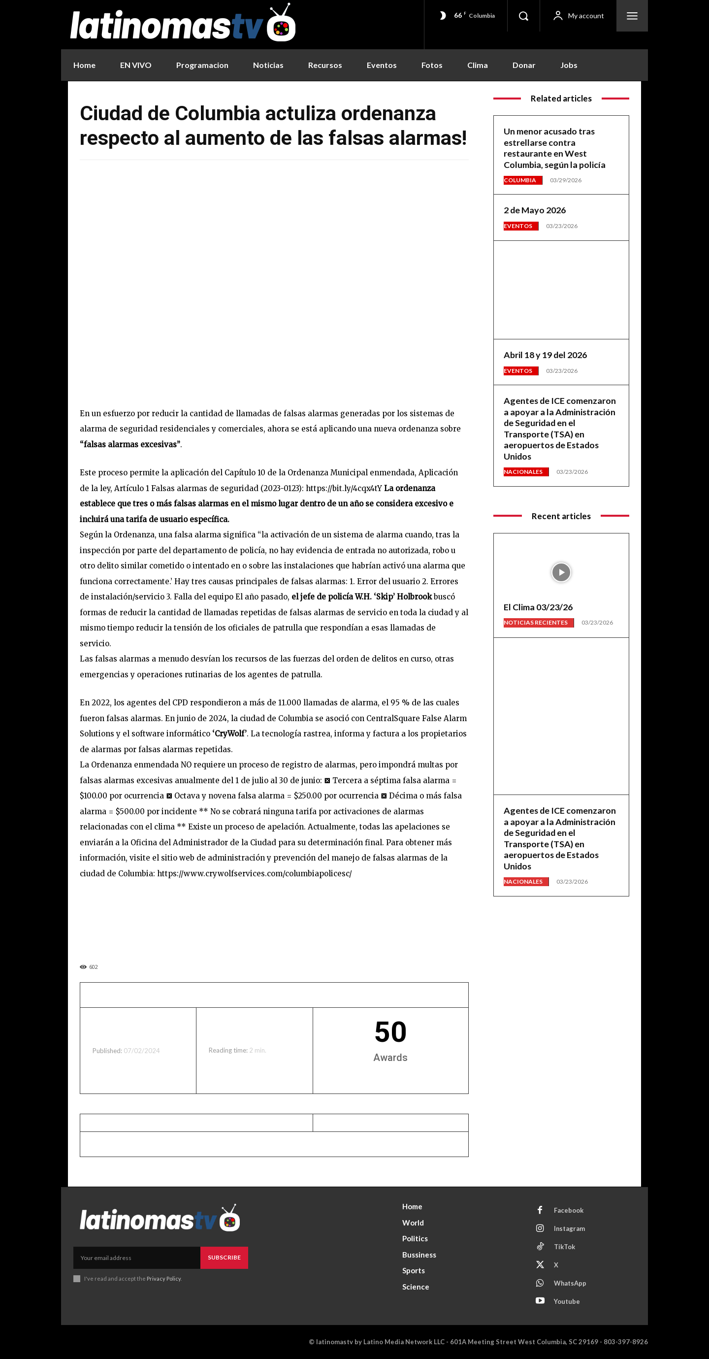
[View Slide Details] (274, 918)
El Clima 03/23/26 (538, 606)
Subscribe (224, 1257)
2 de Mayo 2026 (535, 209)
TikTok (564, 1247)
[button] (523, 16)
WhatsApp (570, 1284)
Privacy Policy (164, 1278)
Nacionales (523, 471)
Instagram (569, 1229)
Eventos (518, 226)
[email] (136, 1257)
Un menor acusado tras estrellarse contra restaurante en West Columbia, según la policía (555, 148)
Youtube (567, 1302)
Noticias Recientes (536, 622)
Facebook (568, 1211)
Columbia (520, 180)
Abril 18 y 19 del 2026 (545, 354)
